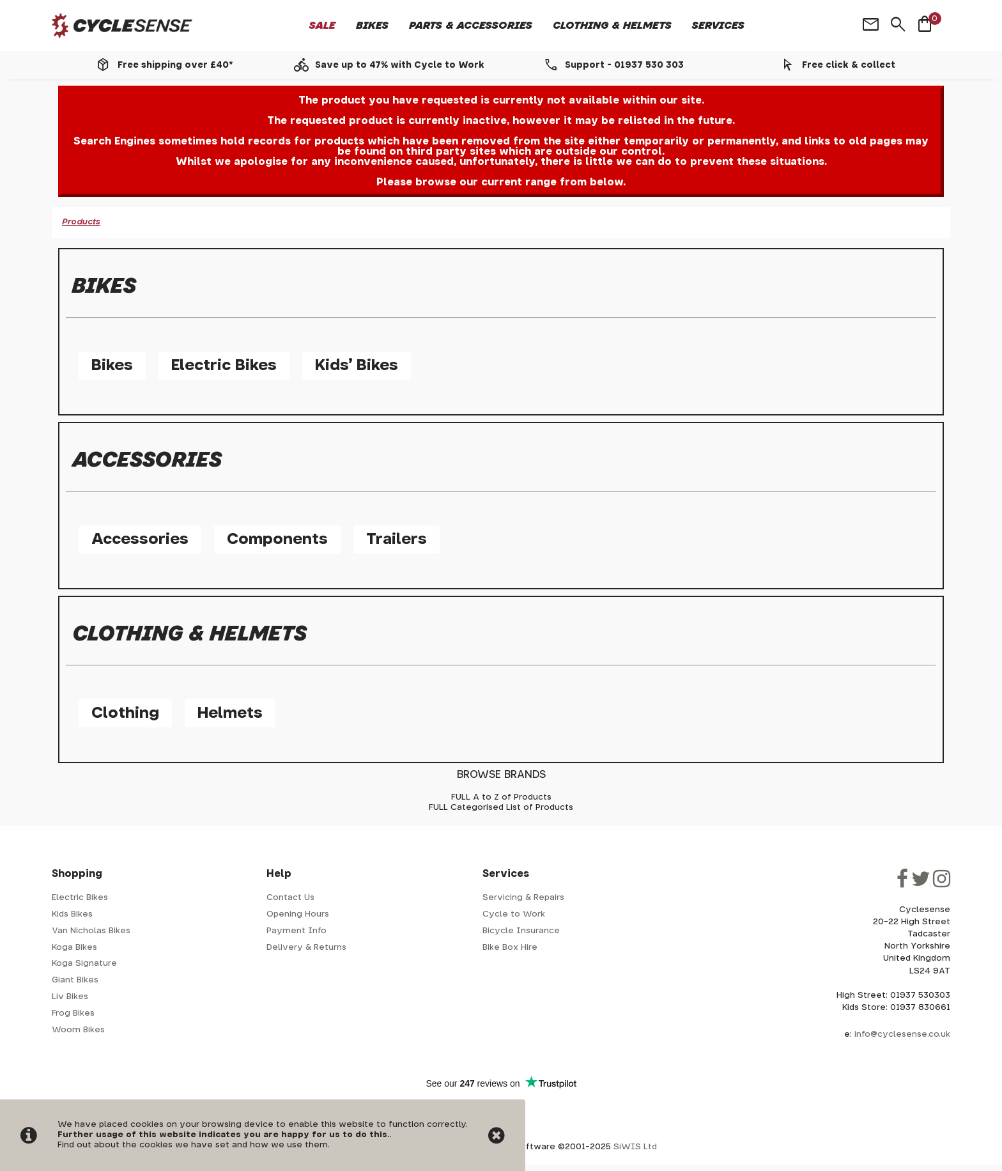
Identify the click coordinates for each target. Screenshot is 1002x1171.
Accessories (140, 539)
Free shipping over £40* (175, 65)
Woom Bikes (78, 1030)
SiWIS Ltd (635, 1147)
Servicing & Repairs (523, 898)
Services (718, 25)
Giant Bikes (75, 980)
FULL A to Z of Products (501, 797)
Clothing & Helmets (612, 25)
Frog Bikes (73, 1013)
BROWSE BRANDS (501, 775)
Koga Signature (84, 963)
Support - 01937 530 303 (624, 65)
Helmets (230, 713)
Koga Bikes (74, 947)
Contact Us (290, 898)
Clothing (125, 713)
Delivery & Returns (306, 947)
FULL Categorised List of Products (501, 807)
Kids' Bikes (356, 365)
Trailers (396, 539)
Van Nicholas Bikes (91, 931)
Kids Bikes (72, 914)
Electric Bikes (224, 365)
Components (277, 539)
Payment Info (296, 931)
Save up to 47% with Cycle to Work (399, 65)
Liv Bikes (70, 997)
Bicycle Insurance (521, 931)
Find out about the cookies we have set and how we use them (193, 1145)
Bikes (372, 25)
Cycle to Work (513, 914)
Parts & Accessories (470, 25)
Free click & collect (848, 65)
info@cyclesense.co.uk (902, 1034)
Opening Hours (297, 914)
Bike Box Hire (509, 947)
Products (81, 222)
